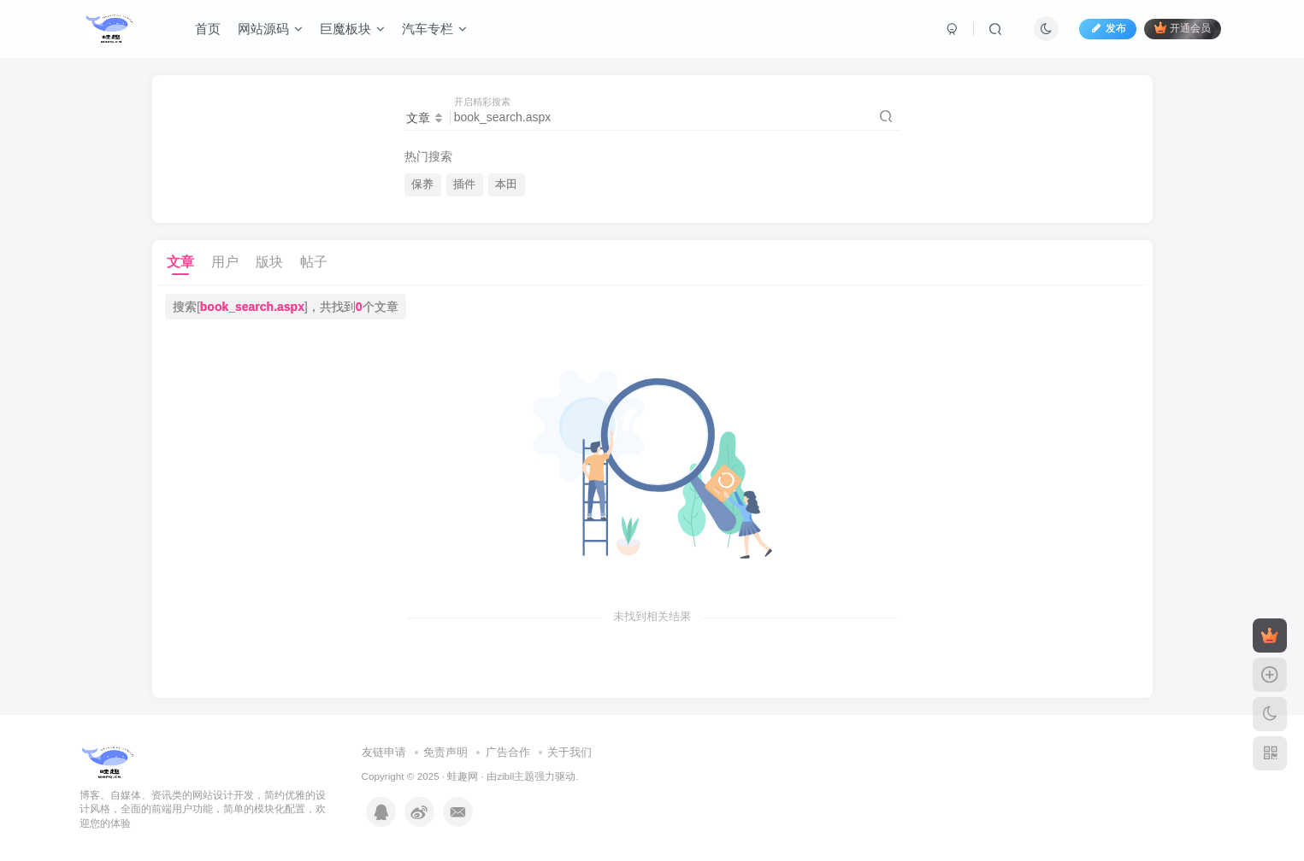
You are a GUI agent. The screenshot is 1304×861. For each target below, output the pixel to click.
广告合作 (508, 752)
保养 (422, 184)
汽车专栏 (434, 28)
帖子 (313, 262)
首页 (208, 28)
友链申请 (384, 752)
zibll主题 (515, 776)
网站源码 (270, 28)
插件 (464, 184)
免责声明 (445, 752)
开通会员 (1182, 27)
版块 (269, 262)
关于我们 (569, 752)
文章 (180, 262)
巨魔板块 (352, 28)
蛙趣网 (462, 776)
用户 (225, 262)
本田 (506, 184)
